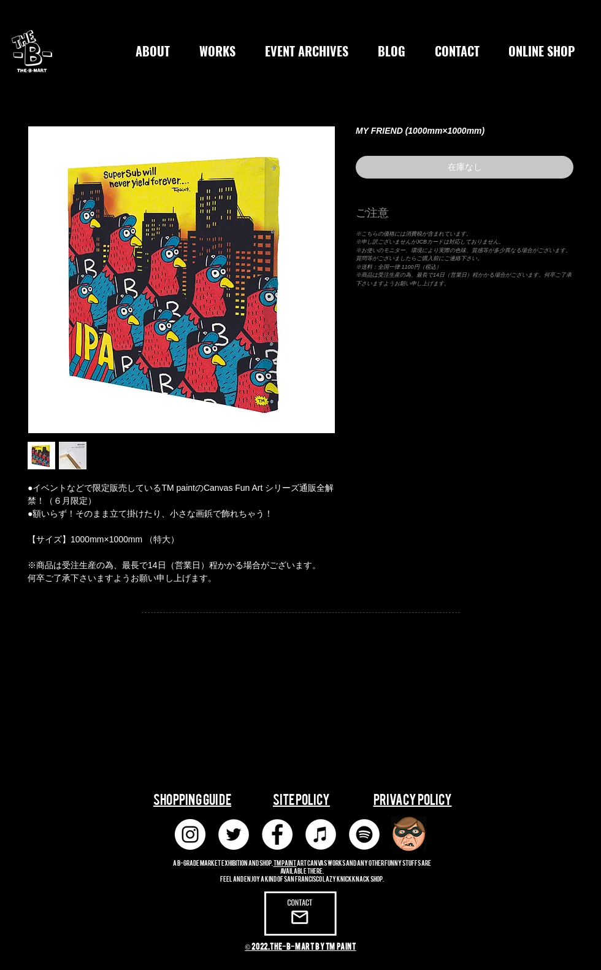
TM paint (285, 862)
